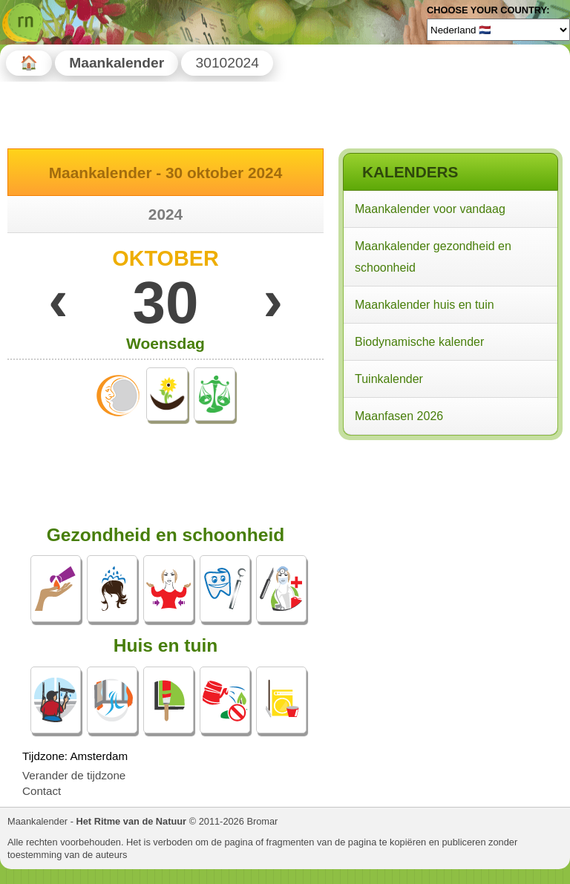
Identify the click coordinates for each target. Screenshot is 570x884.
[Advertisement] (449, 540)
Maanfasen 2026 (399, 416)
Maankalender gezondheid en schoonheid (433, 257)
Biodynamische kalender (419, 341)
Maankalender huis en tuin (424, 304)
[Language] (498, 30)
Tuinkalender (389, 379)
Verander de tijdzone (73, 775)
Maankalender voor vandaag (430, 209)
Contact (41, 791)
